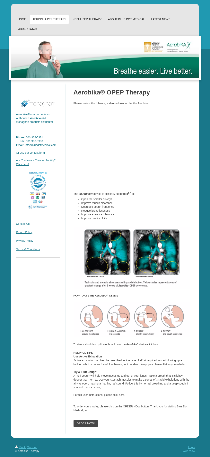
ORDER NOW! (86, 423)
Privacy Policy (24, 240)
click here (118, 394)
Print (20, 447)
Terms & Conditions (28, 249)
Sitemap (32, 447)
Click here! (22, 164)
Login (191, 447)
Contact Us (23, 223)
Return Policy (24, 232)
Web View (189, 450)
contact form (37, 152)
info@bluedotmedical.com (40, 145)
